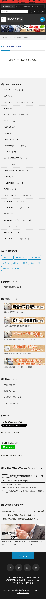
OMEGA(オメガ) (9, 121)
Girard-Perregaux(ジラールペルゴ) (16, 170)
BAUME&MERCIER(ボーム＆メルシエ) (17, 220)
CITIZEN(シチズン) (10, 152)
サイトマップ (18, 583)
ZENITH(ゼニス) (9, 177)
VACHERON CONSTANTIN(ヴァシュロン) (18, 102)
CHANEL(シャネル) (10, 164)
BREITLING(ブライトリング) (14, 201)
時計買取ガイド (19, 578)
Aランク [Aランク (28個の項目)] (16, 263)
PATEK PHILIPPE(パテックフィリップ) (17, 195)
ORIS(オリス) (8, 133)
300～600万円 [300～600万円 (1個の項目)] (34, 257)
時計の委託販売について (12, 287)
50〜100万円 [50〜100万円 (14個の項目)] (7, 257)
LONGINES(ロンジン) (11, 233)
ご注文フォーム (9, 391)
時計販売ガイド (33, 578)
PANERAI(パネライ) (11, 127)
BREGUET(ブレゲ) (10, 214)
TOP (8, 578)
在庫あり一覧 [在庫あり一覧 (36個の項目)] (35, 263)
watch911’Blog (34, 580)
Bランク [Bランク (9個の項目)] (24, 263)
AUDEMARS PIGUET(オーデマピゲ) (16, 115)
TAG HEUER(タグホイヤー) (13, 183)
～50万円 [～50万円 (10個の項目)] (15, 268)
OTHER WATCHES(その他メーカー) (16, 239)
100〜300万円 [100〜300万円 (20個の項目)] (20, 257)
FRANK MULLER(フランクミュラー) (16, 208)
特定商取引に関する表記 (12, 397)
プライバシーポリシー (12, 403)
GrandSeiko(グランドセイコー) (15, 146)
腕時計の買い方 (9, 385)
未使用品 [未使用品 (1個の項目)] (6, 268)
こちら (6, 492)
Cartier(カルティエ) (11, 139)
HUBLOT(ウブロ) (10, 108)
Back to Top (23, 556)
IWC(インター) (9, 96)
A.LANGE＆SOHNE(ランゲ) (13, 90)
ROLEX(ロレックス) (11, 226)
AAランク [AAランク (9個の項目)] (6, 263)
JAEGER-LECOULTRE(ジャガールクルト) (18, 158)
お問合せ (29, 583)
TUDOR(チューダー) (11, 189)
